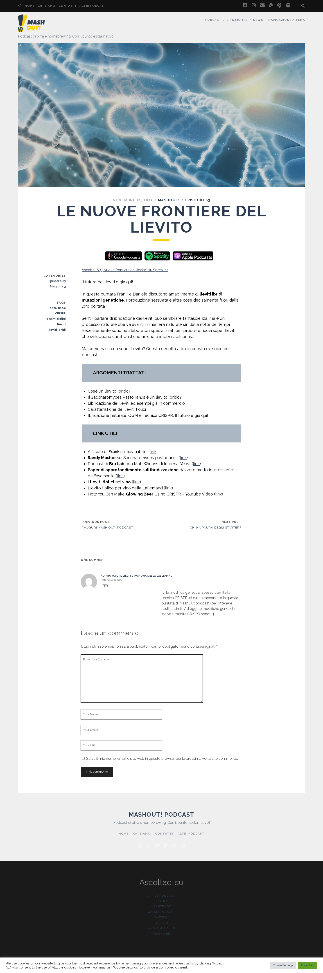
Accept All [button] (308, 965)
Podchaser (161, 933)
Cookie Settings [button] (283, 965)
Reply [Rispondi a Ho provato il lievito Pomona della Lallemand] (104, 585)
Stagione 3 (58, 286)
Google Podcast (161, 911)
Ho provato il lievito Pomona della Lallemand (137, 575)
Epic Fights (237, 20)
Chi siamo (46, 5)
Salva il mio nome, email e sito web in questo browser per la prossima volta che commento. (162, 758)
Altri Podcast (92, 5)
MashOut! (169, 200)
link (153, 451)
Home (30, 5)
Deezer (161, 922)
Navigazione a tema (286, 20)
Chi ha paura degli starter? (215, 527)
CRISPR (60, 313)
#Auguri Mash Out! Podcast (107, 527)
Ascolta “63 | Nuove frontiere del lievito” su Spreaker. (125, 270)
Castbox (161, 917)
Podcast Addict (161, 928)
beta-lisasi (58, 308)
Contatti (67, 5)
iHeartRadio (161, 906)
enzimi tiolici (56, 318)
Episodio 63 (197, 200)
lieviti (61, 324)
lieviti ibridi (57, 329)
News (258, 20)
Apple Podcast (161, 895)
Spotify (161, 901)
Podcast (213, 20)
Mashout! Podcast (161, 814)
